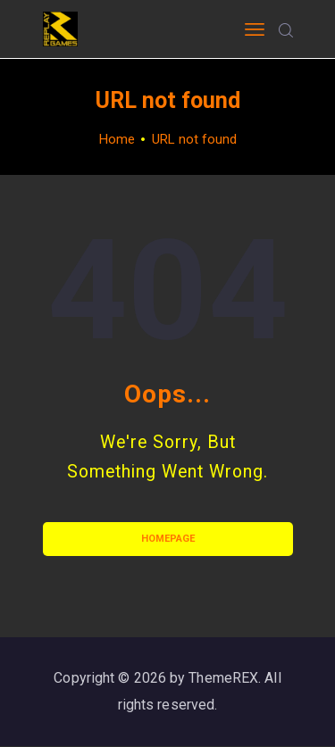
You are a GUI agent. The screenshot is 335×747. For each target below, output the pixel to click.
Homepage (168, 538)
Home (117, 139)
